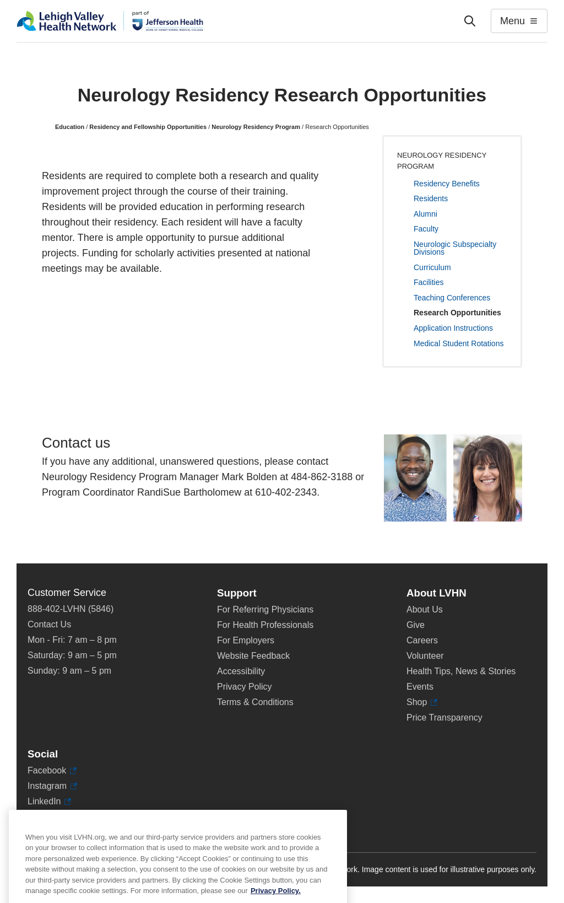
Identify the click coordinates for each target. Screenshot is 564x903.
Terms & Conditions (255, 702)
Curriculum (432, 267)
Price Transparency (444, 717)
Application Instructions (453, 328)
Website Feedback (253, 655)
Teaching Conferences (452, 298)
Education (69, 126)
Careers (422, 640)
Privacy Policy (244, 686)
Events (419, 686)
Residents (431, 198)
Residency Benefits (447, 183)
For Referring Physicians (265, 609)
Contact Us (49, 624)
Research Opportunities (457, 312)
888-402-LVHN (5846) (70, 609)
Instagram (52, 786)
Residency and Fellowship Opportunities (148, 126)
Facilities (428, 282)
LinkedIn (49, 801)
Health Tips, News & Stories (461, 671)
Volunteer (425, 655)
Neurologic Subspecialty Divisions (455, 248)
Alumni (425, 214)
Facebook (52, 770)
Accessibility (241, 671)
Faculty (426, 229)
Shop (421, 702)
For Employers (245, 640)
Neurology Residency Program (256, 126)
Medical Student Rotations (458, 343)
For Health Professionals (265, 625)
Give (415, 625)
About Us (424, 609)
